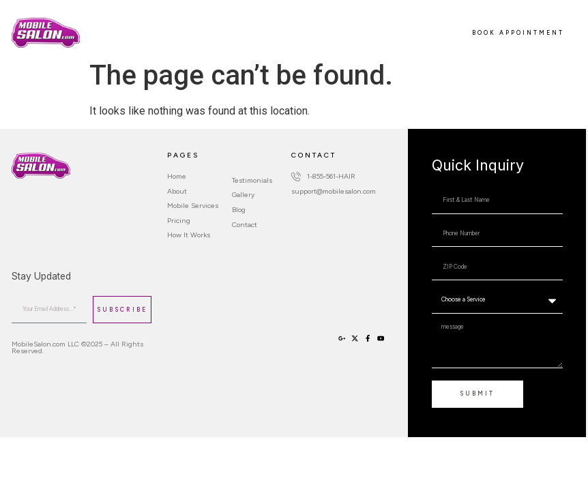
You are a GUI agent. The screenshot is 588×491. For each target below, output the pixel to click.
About (143, 26)
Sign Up (114, 39)
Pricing (260, 26)
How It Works (314, 26)
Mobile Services (201, 26)
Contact (160, 39)
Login (202, 39)
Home (104, 26)
